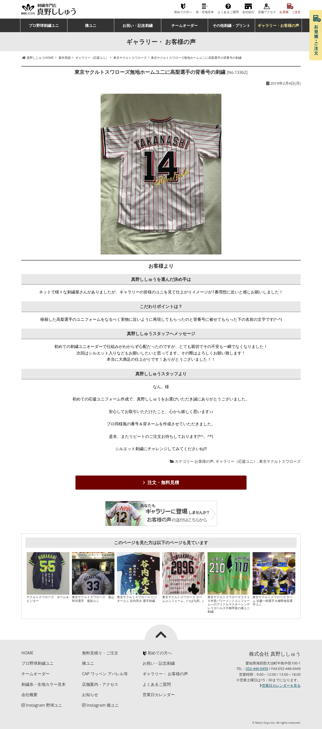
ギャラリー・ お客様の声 (165, 673)
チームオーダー (184, 25)
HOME (27, 653)
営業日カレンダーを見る (281, 685)
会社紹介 (248, 12)
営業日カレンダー (159, 694)
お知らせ (90, 694)
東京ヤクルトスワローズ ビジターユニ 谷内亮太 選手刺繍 (137, 599)
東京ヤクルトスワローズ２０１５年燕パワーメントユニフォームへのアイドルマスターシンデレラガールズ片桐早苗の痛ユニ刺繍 (229, 604)
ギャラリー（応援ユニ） (236, 461)
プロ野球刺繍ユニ (44, 25)
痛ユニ (90, 25)
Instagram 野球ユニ (41, 705)
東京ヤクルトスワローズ (280, 461)
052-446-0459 (257, 668)
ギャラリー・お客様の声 (278, 25)
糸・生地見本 (205, 12)
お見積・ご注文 (290, 12)
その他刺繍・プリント (231, 25)
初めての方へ (183, 12)
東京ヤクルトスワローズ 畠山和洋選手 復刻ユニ (93, 599)
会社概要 (29, 694)
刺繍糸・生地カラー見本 (43, 684)
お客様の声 (204, 461)
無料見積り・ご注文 (100, 653)
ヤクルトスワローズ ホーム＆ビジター (48, 599)
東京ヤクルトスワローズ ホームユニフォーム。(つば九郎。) (182, 599)
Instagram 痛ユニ (100, 705)
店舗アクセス (267, 12)
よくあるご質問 (228, 12)
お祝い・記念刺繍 (138, 25)
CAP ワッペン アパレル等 (105, 673)
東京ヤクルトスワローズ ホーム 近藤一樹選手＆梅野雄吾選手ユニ (273, 600)
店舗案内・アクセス (100, 684)
